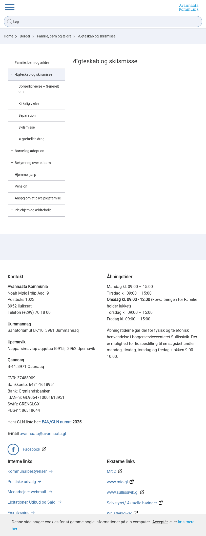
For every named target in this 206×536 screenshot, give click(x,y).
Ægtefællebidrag (31, 139)
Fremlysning (19, 512)
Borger (25, 36)
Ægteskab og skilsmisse (96, 36)
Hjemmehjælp (25, 175)
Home (8, 36)
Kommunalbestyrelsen (28, 471)
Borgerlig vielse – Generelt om (38, 89)
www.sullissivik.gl (122, 492)
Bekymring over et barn (33, 163)
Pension (21, 186)
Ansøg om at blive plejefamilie (38, 198)
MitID (111, 471)
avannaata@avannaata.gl (43, 433)
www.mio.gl (117, 482)
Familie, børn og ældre (54, 36)
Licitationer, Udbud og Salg (32, 502)
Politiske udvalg (22, 481)
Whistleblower (119, 513)
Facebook (31, 449)
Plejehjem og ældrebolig (33, 210)
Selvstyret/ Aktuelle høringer (132, 503)
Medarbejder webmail (27, 491)
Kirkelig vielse (28, 103)
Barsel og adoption (29, 151)
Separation (27, 115)
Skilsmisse (26, 127)
